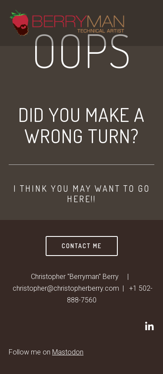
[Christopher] (149, 326)
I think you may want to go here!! (81, 193)
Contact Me (82, 245)
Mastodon (67, 352)
